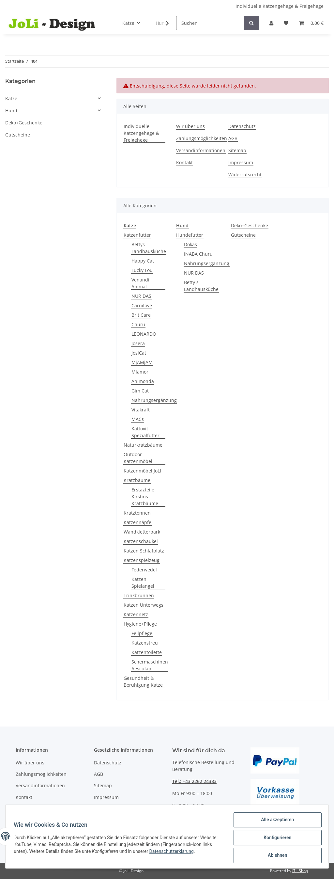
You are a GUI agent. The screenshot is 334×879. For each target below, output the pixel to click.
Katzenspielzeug (141, 560)
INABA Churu (198, 254)
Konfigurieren (275, 838)
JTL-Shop (300, 870)
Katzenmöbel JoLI (142, 471)
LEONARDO (143, 334)
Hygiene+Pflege (140, 624)
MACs (137, 419)
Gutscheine (243, 235)
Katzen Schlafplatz (144, 551)
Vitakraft (140, 410)
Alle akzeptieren (275, 821)
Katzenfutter (137, 235)
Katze (11, 98)
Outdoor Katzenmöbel (138, 457)
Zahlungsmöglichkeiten (201, 138)
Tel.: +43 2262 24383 (194, 781)
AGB (232, 138)
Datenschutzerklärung (194, 852)
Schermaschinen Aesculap (149, 665)
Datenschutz (242, 126)
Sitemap (237, 150)
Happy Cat (142, 261)
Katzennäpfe (137, 522)
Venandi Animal (140, 283)
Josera (138, 343)
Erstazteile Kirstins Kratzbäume (144, 496)
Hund (11, 110)
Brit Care (141, 315)
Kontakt (184, 162)
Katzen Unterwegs (143, 605)
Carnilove (141, 305)
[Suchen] (210, 23)
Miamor (139, 372)
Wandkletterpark (142, 532)
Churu (138, 324)
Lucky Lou (142, 270)
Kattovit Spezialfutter (145, 432)
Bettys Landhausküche (148, 247)
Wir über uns (190, 126)
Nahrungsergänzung (154, 400)
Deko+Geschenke (249, 225)
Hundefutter (189, 235)
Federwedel (144, 570)
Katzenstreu (144, 643)
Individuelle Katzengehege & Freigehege (279, 6)
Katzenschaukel (141, 541)
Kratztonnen (137, 513)
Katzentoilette (146, 652)
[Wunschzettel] (286, 23)
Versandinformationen (200, 150)
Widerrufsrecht (245, 174)
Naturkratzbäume (143, 445)
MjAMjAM (142, 362)
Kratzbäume (137, 480)
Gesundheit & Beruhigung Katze (143, 681)
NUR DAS (141, 296)
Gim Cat (140, 391)
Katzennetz (136, 614)
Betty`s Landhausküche (201, 285)
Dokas (190, 244)
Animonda (142, 381)
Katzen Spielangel (142, 582)
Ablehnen (275, 855)
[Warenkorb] (311, 23)
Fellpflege (141, 633)
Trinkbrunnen (139, 595)
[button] (271, 23)
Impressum (240, 162)
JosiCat (138, 353)
